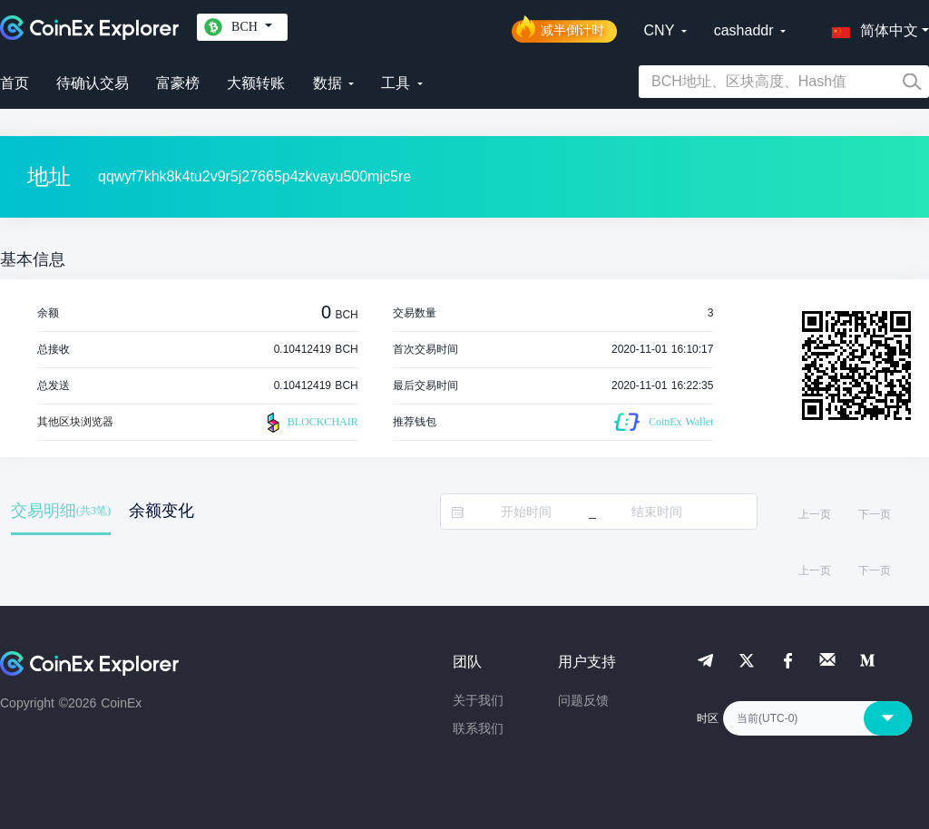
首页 (14, 83)
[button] (871, 27)
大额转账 (256, 83)
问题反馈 (583, 700)
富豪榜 (178, 83)
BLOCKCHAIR (310, 423)
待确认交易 (92, 83)
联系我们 (478, 728)
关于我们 (478, 700)
